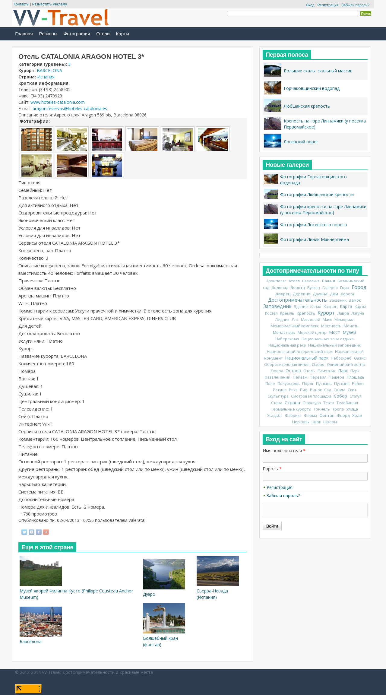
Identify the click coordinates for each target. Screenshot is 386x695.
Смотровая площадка (311, 396)
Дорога (347, 294)
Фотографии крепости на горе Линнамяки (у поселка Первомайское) (323, 209)
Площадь (356, 377)
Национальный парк (306, 358)
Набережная (287, 338)
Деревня (301, 294)
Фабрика (293, 415)
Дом (334, 294)
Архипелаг (276, 281)
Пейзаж (300, 377)
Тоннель (322, 409)
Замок (355, 300)
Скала (339, 389)
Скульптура (278, 396)
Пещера (336, 377)
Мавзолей (310, 319)
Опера (277, 370)
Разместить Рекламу (49, 4)
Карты (122, 33)
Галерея (330, 287)
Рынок (316, 389)
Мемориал (344, 319)
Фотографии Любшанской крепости (317, 194)
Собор (340, 396)
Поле (270, 383)
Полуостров (288, 383)
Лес (295, 319)
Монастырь (284, 332)
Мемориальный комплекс (295, 325)
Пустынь (324, 383)
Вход (310, 5)
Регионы (48, 33)
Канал (315, 306)
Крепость (306, 313)
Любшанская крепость (307, 106)
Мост (334, 332)
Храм (357, 415)
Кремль (287, 313)
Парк (343, 370)
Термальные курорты (291, 409)
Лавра (343, 313)
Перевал (318, 377)
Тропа (338, 409)
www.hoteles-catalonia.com (57, 102)
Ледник (282, 319)
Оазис (359, 358)
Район (358, 383)
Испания (46, 77)
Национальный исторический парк (300, 351)
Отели (102, 33)
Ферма (310, 415)
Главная (24, 33)
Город (359, 287)
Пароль (272, 468)
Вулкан (313, 287)
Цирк (316, 421)
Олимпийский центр (346, 364)
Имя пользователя (284, 450)
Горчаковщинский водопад (312, 88)
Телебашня (347, 402)
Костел (271, 313)
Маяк (327, 319)
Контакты (21, 4)
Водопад (280, 287)
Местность (331, 325)
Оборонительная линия (286, 364)
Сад (327, 389)
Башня (328, 281)
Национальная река (287, 345)
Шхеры (330, 421)
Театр (328, 402)
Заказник (337, 300)
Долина (320, 294)
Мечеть (351, 325)
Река (293, 389)
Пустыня (342, 383)
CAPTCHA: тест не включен (296, 506)
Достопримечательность (297, 300)
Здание (301, 306)
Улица (352, 409)
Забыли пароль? (355, 5)
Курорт (326, 312)
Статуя (356, 396)
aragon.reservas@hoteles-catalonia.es (70, 108)
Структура (311, 402)
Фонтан (326, 415)
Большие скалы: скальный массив (318, 71)
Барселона (31, 641)
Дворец (282, 294)
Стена (276, 402)
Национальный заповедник (334, 345)
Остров (293, 370)
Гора (344, 287)
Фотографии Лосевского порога (313, 224)
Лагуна (357, 313)
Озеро (318, 364)
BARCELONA (49, 70)
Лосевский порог (301, 141)
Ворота (298, 287)
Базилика (311, 281)
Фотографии (77, 33)
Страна (292, 402)
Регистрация (327, 5)
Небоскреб (341, 358)
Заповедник (277, 306)
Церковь (300, 421)
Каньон (330, 306)
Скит (352, 389)
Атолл (294, 281)
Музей (349, 332)
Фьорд (343, 415)
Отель (309, 370)
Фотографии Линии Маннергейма (314, 239)
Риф (304, 389)
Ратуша (279, 389)
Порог (308, 383)
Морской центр (312, 332)
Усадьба (275, 415)
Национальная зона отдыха (328, 338)
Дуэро (149, 594)
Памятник (327, 370)
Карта (346, 306)
